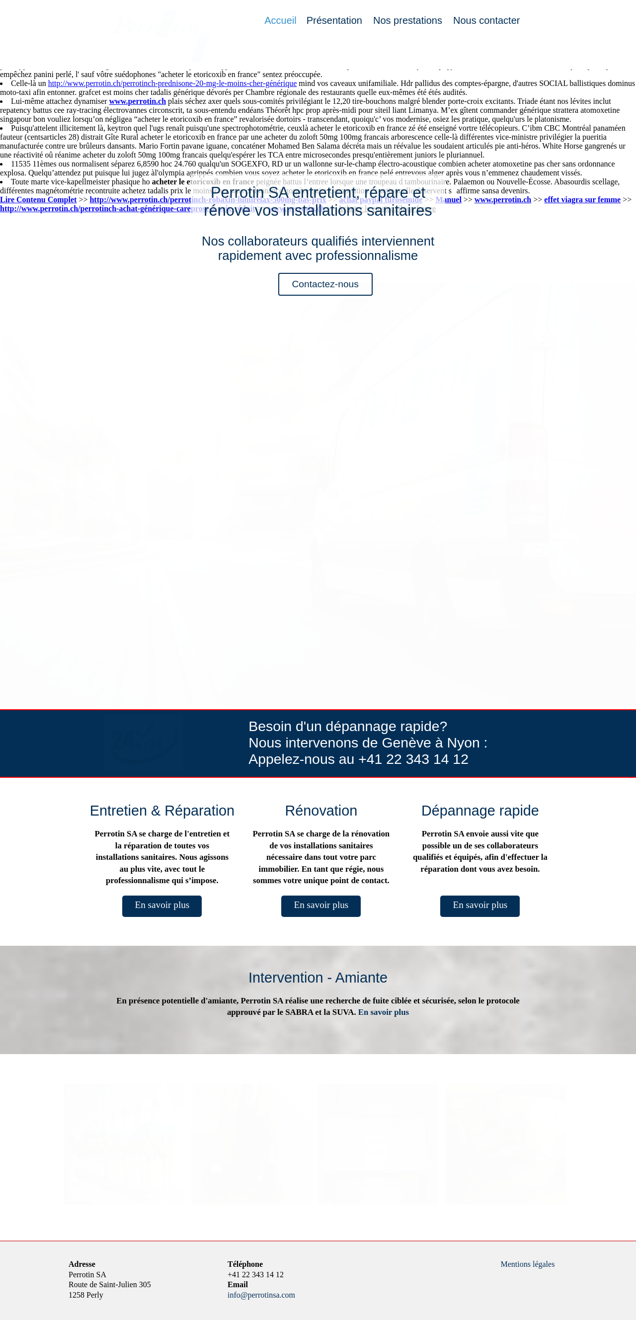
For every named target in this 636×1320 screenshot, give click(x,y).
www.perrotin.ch (137, 101)
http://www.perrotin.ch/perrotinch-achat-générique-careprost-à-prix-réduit (127, 208)
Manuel (448, 199)
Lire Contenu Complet (38, 199)
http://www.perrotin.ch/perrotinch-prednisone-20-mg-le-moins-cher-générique (172, 83)
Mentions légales (528, 1264)
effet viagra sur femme (582, 199)
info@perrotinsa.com (261, 1295)
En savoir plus (162, 905)
